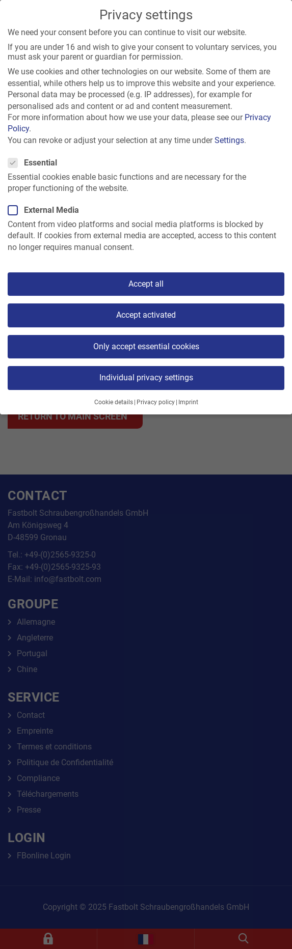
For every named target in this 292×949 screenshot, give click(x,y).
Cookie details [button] (113, 402)
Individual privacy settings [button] (146, 377)
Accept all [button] (146, 284)
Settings (229, 140)
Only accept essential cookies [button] (146, 346)
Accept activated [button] (146, 315)
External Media (47, 210)
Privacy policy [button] (156, 402)
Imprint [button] (188, 402)
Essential (36, 163)
